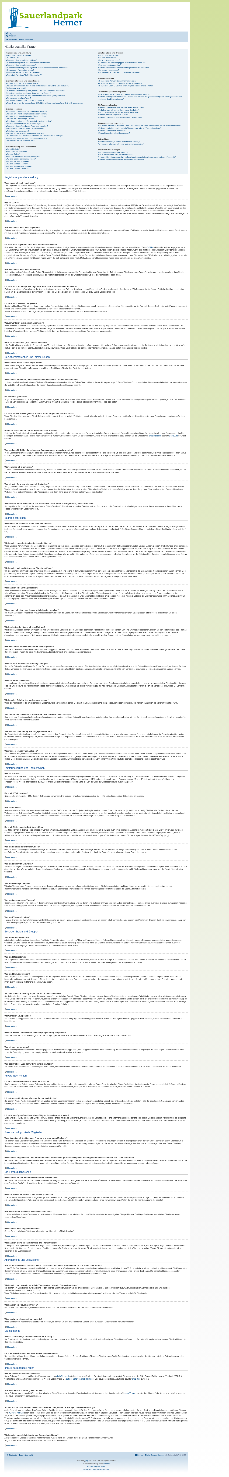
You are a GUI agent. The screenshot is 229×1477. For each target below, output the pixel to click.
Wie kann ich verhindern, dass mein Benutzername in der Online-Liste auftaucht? (37, 86)
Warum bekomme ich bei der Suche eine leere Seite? (118, 112)
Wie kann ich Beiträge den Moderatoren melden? (25, 133)
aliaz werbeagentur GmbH (96, 1466)
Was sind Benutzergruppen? (109, 60)
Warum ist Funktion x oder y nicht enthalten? (115, 155)
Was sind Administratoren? (108, 55)
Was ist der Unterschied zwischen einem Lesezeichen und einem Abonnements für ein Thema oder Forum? (139, 126)
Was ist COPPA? (12, 58)
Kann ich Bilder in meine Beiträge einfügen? (23, 156)
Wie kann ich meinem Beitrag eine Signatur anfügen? (26, 116)
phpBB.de (174, 436)
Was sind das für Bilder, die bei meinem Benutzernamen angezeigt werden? (35, 95)
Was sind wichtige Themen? (17, 164)
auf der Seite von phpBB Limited (80, 1379)
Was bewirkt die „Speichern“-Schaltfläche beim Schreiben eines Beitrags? (34, 136)
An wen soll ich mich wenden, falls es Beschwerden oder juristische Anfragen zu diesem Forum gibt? (137, 157)
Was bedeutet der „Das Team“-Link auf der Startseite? (119, 72)
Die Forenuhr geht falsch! (16, 88)
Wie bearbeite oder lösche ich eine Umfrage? (23, 123)
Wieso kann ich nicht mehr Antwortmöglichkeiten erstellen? (29, 121)
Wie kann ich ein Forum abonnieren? (112, 130)
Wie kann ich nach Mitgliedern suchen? (113, 115)
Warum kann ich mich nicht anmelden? (21, 65)
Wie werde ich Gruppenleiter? (109, 65)
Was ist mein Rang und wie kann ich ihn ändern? (25, 100)
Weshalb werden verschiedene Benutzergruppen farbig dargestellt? (124, 68)
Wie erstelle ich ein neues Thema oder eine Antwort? (26, 111)
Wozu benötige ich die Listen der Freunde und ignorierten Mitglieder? (124, 94)
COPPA (150, 247)
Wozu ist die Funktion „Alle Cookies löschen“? (24, 75)
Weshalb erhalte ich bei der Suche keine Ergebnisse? (118, 110)
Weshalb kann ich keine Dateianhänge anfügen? (25, 128)
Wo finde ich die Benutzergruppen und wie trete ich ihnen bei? (122, 63)
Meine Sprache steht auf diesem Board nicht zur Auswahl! (28, 93)
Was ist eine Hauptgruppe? (108, 70)
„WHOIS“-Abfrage (16, 1413)
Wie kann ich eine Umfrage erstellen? (20, 119)
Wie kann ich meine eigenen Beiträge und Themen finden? (120, 117)
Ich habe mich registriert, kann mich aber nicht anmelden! (28, 63)
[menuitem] (9, 33)
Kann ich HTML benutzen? (16, 151)
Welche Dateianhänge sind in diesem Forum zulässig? (119, 141)
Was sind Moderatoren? (107, 58)
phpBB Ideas (130, 1393)
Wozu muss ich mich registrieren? (19, 55)
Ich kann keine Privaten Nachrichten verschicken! (117, 81)
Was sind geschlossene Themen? (19, 166)
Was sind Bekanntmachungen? (18, 161)
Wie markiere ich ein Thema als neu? (20, 141)
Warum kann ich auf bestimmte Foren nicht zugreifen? (27, 126)
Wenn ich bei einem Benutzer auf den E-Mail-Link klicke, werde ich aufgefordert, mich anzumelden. (44, 103)
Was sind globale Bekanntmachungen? (21, 159)
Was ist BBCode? (13, 149)
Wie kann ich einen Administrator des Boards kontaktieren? (121, 160)
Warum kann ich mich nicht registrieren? (21, 60)
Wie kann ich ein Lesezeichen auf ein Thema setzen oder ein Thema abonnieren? (129, 128)
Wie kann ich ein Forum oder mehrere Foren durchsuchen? (121, 107)
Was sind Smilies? (13, 154)
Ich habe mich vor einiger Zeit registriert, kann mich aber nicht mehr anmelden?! (37, 68)
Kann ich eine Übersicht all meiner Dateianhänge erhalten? (120, 144)
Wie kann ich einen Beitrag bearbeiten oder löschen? (26, 114)
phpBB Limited (155, 436)
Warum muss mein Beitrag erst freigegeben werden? (26, 138)
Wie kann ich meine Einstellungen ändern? (22, 83)
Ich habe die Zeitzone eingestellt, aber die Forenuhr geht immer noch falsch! (35, 91)
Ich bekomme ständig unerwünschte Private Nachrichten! (120, 83)
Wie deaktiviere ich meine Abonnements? (114, 133)
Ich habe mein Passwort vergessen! (20, 70)
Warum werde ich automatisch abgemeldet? (23, 72)
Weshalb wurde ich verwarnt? (17, 131)
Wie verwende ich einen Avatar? (18, 98)
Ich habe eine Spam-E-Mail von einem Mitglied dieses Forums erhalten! (125, 86)
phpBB (87, 1461)
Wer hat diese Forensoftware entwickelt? (113, 152)
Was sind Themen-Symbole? (17, 169)
